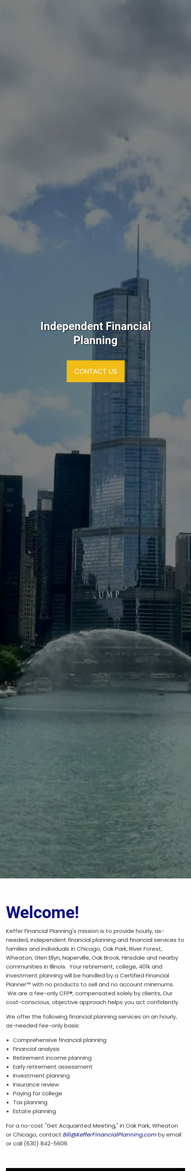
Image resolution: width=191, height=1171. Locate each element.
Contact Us (95, 371)
